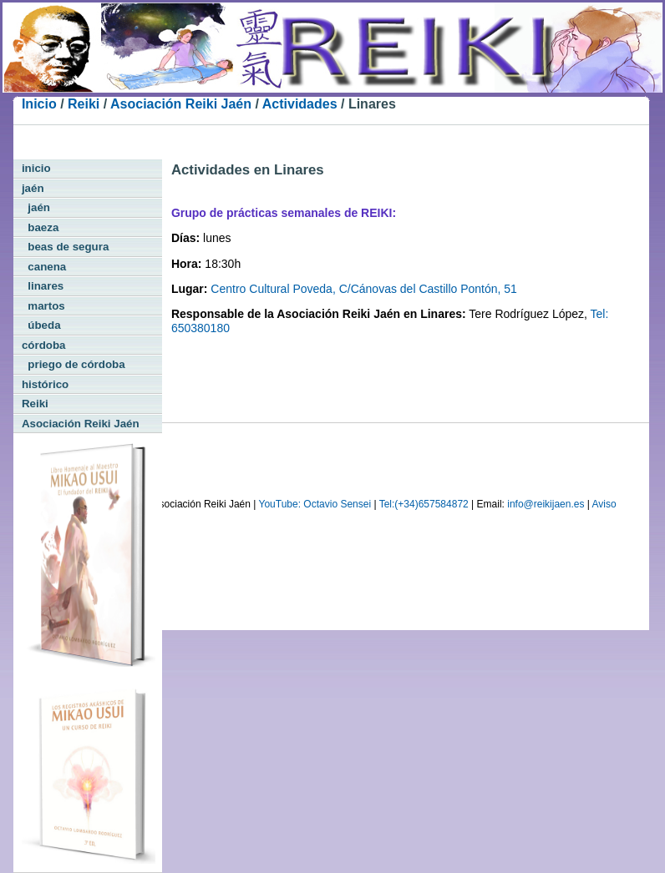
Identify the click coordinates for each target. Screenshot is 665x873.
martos (43, 306)
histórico (45, 384)
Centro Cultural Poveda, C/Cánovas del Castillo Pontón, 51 (364, 288)
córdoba (44, 345)
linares (42, 286)
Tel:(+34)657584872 (424, 504)
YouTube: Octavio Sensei (315, 504)
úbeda (41, 325)
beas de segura (65, 246)
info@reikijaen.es (545, 504)
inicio (36, 168)
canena (44, 266)
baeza (40, 227)
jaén (33, 188)
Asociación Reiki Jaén (180, 104)
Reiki (83, 104)
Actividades (300, 104)
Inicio (39, 104)
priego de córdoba (73, 364)
